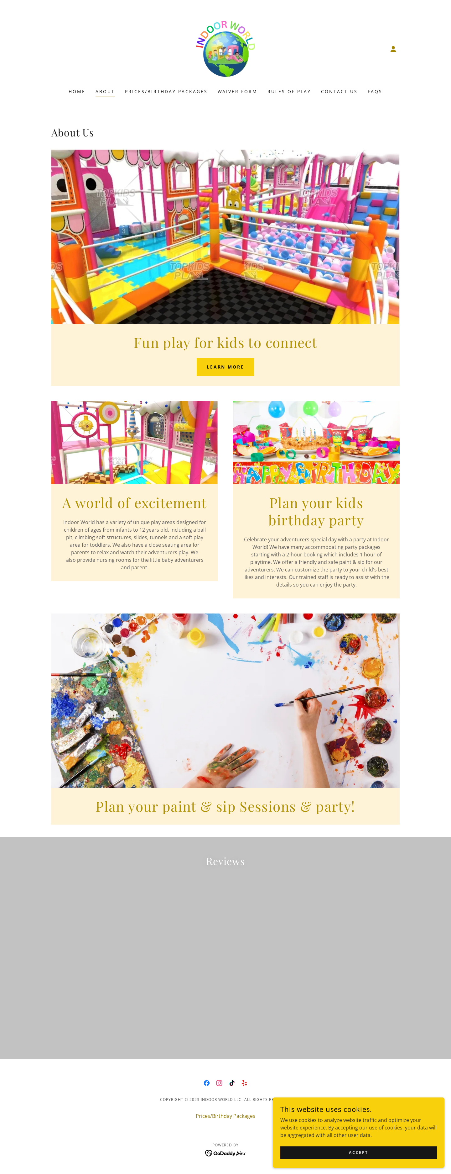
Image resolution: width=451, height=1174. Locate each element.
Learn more (226, 367)
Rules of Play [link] (289, 91)
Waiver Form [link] (238, 91)
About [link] (105, 91)
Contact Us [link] (339, 91)
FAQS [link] (375, 91)
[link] (225, 48)
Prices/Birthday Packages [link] (166, 91)
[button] (393, 49)
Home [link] (77, 91)
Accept (380, 1151)
